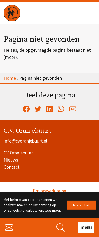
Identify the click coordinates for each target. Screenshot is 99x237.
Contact (12, 167)
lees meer (52, 210)
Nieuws (11, 160)
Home (10, 78)
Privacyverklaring (50, 191)
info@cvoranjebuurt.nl (25, 141)
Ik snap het (81, 204)
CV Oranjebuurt (18, 153)
